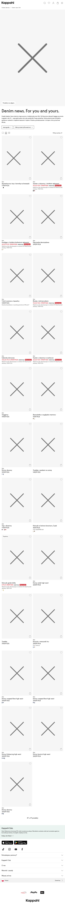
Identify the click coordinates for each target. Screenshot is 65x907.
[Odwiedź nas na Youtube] (15, 849)
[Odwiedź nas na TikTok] (3, 849)
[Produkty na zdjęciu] (32, 58)
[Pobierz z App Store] (7, 843)
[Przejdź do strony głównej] (8, 3)
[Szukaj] (44, 3)
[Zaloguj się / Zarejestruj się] (53, 3)
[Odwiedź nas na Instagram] (9, 849)
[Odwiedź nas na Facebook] (22, 849)
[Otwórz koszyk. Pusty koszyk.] (58, 3)
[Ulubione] (49, 3)
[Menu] (62, 3)
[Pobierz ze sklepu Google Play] (20, 843)
